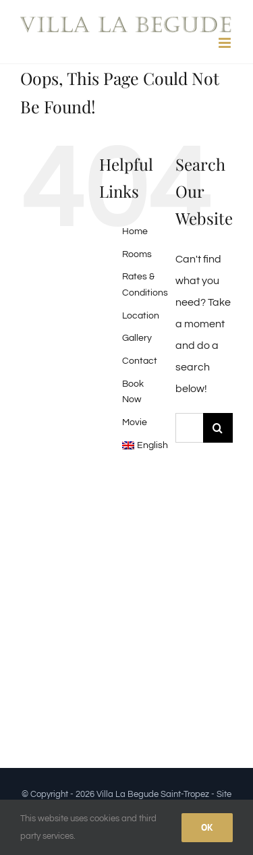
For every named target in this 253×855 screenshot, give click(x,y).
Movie (134, 422)
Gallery (137, 338)
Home (135, 231)
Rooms (137, 254)
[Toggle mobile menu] (226, 43)
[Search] (218, 428)
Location (140, 316)
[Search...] (189, 428)
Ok (207, 827)
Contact (139, 361)
